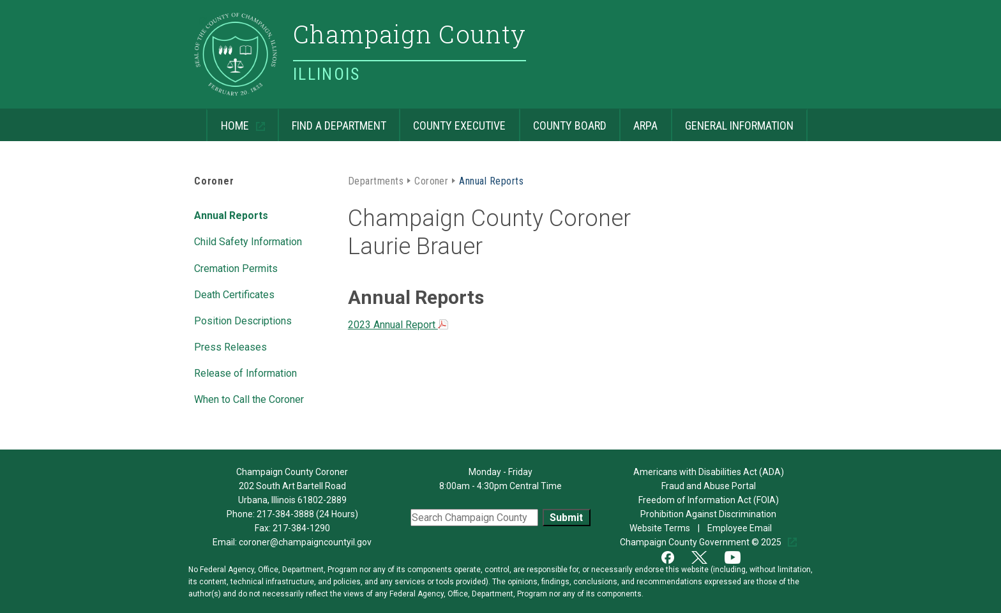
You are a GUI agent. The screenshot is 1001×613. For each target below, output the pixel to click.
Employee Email (740, 528)
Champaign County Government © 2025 (701, 542)
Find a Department (332, 120)
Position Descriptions (243, 320)
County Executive (452, 120)
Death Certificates (234, 294)
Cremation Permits (236, 268)
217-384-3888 (285, 514)
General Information (732, 120)
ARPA (638, 120)
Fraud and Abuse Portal (708, 486)
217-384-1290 (301, 528)
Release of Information (245, 372)
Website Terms (660, 528)
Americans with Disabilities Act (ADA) (708, 472)
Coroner (214, 181)
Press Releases (230, 346)
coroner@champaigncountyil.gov (305, 542)
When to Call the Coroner (249, 398)
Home (228, 120)
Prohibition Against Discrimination (708, 514)
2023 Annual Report (398, 325)
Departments (375, 180)
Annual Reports (231, 215)
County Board (562, 120)
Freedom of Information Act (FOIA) (708, 500)
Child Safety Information (248, 241)
